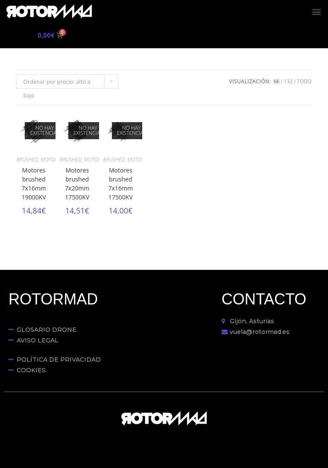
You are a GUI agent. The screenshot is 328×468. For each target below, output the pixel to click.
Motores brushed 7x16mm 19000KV (34, 183)
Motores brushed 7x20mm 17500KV (77, 183)
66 (276, 81)
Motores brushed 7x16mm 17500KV (120, 183)
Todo (304, 81)
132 (288, 81)
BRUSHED (27, 159)
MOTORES (52, 159)
